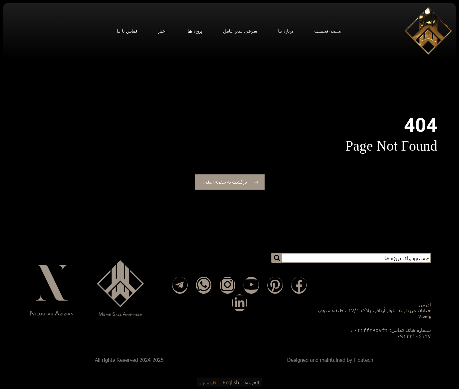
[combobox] (356, 258)
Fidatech (363, 360)
